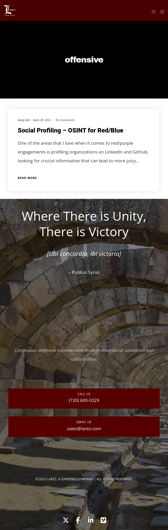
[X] (65, 519)
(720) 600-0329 (84, 400)
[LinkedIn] (90, 519)
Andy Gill (23, 120)
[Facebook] (78, 519)
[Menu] (160, 11)
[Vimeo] (103, 519)
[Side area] (152, 11)
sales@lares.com (84, 428)
